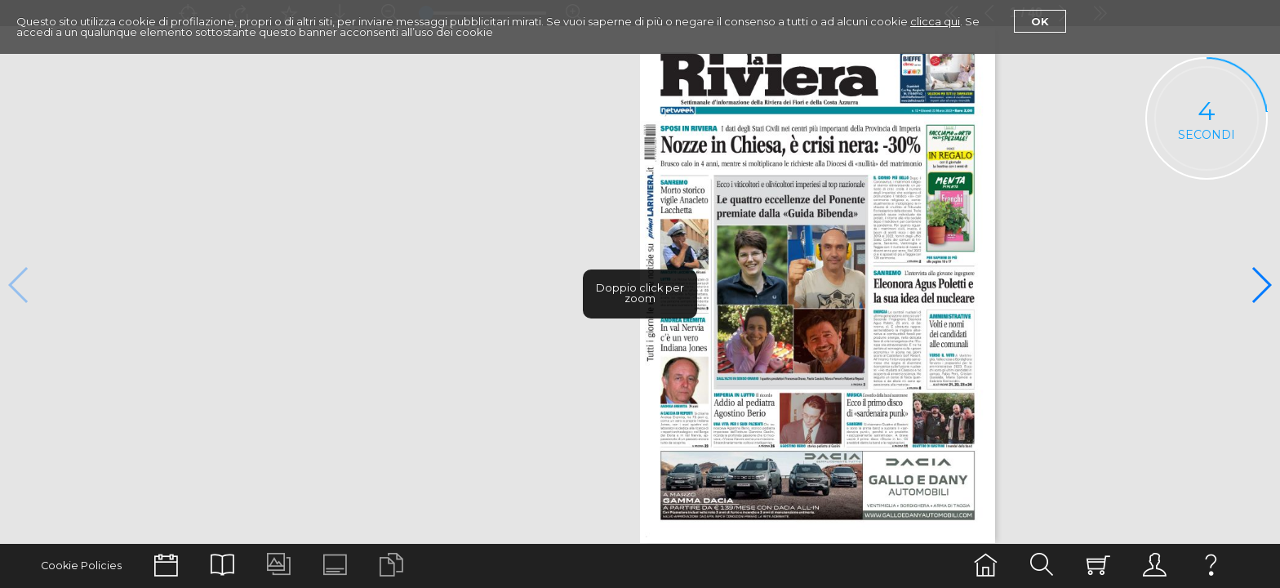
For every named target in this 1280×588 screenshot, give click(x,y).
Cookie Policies (81, 565)
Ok (1040, 21)
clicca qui (935, 21)
